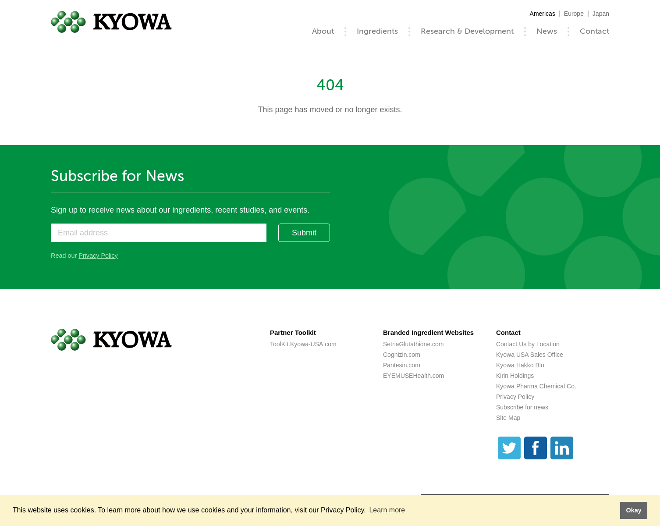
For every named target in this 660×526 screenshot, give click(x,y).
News (546, 31)
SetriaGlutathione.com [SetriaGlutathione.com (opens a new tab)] (413, 344)
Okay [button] (633, 510)
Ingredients (377, 31)
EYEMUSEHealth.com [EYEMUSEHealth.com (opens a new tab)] (413, 375)
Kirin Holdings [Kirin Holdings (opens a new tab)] (515, 375)
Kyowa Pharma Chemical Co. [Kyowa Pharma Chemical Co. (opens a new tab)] (536, 386)
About (323, 31)
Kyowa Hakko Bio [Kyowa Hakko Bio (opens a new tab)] (520, 365)
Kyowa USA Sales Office (529, 354)
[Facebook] (535, 448)
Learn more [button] (387, 510)
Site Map (508, 417)
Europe (574, 13)
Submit (304, 232)
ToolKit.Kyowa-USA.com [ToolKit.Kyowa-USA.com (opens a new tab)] (303, 344)
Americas (542, 13)
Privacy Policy (98, 255)
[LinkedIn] (561, 448)
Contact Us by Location (528, 344)
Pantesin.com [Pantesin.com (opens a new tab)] (401, 365)
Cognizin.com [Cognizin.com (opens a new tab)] (401, 354)
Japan (601, 13)
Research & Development (467, 31)
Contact (594, 31)
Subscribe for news (522, 407)
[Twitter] (509, 448)
